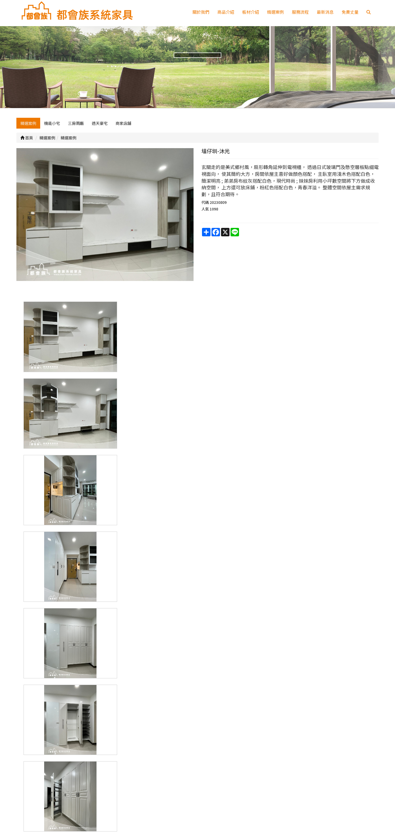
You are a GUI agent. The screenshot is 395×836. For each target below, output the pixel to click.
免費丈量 (350, 12)
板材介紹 (250, 12)
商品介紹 (225, 12)
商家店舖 (123, 126)
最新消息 (325, 12)
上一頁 (197, 719)
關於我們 (200, 12)
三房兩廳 (76, 126)
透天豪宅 (100, 126)
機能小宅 (52, 126)
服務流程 (300, 12)
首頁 (26, 140)
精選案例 (275, 12)
